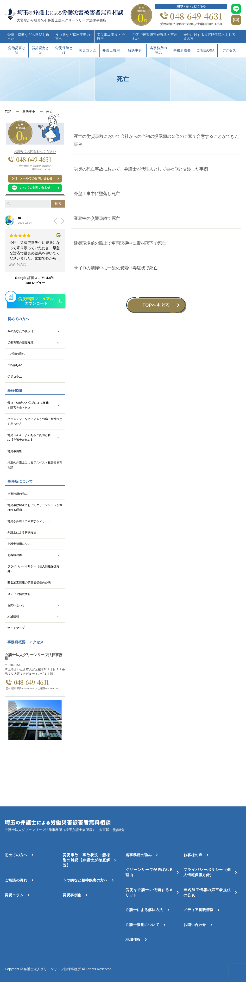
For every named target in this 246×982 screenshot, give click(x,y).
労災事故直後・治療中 (111, 36)
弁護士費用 (111, 50)
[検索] (8, 203)
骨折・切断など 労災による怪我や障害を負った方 (28, 405)
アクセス (229, 50)
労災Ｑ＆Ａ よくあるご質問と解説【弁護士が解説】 (28, 437)
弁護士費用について (20, 543)
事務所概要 (182, 50)
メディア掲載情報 (19, 594)
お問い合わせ (16, 605)
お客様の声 (14, 555)
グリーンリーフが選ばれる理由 (149, 872)
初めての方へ (16, 855)
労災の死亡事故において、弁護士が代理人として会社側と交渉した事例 (141, 169)
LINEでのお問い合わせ (35, 187)
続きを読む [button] (18, 264)
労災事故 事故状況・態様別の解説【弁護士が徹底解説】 (86, 860)
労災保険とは (64, 50)
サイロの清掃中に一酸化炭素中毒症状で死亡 (116, 268)
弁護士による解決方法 (21, 532)
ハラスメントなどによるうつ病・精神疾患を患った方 (34, 421)
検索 (58, 203)
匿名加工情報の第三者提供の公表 (29, 582)
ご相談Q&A (205, 50)
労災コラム (87, 50)
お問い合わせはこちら (191, 6)
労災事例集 (14, 451)
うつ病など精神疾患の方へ (72, 36)
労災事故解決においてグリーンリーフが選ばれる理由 (34, 507)
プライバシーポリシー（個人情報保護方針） (33, 569)
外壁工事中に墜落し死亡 (97, 193)
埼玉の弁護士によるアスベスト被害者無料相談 (34, 465)
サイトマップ (16, 628)
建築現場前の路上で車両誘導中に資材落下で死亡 (120, 243)
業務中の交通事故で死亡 (97, 218)
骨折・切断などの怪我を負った (28, 36)
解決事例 (135, 50)
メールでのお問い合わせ (36, 178)
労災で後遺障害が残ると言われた (154, 36)
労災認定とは (40, 50)
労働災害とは (16, 50)
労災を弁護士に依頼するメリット (29, 521)
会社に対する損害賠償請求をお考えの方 (209, 36)
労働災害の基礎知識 (20, 342)
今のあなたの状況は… (21, 331)
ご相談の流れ (16, 353)
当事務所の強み (158, 50)
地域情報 (13, 616)
